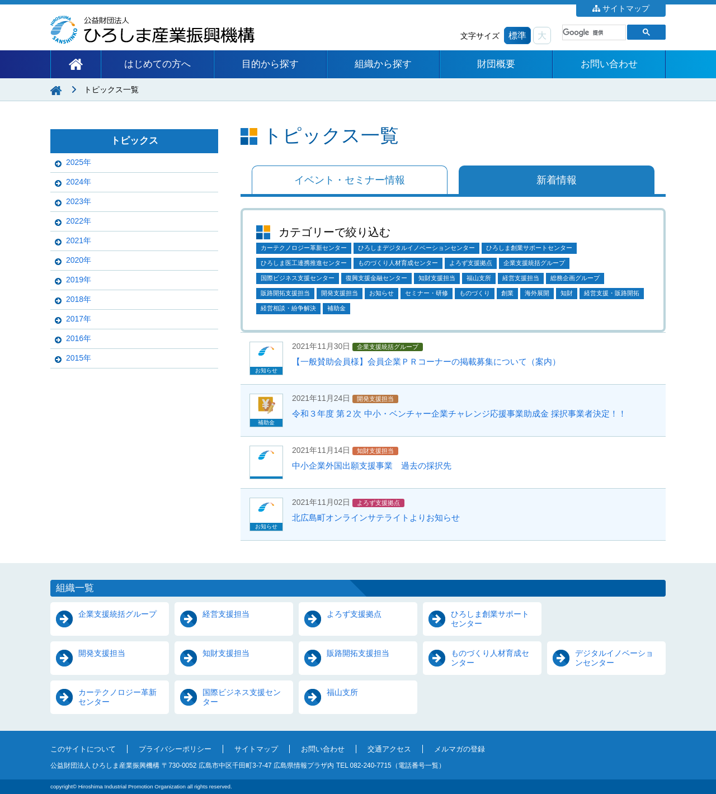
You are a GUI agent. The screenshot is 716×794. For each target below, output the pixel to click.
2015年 (78, 357)
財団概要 (496, 64)
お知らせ (381, 293)
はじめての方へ (157, 64)
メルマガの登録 (459, 749)
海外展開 (537, 293)
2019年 (78, 279)
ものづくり (474, 293)
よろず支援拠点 (470, 262)
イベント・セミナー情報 (349, 180)
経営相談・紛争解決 (288, 308)
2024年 (78, 181)
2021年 (78, 240)
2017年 (78, 318)
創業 (507, 293)
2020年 (78, 260)
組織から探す (383, 64)
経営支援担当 (520, 278)
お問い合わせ (609, 64)
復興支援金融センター (376, 278)
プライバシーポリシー (175, 749)
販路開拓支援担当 (285, 293)
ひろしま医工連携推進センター (304, 262)
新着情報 (556, 180)
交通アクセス (389, 749)
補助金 (336, 308)
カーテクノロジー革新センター (304, 247)
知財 (566, 293)
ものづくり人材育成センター (398, 262)
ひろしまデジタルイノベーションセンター (416, 247)
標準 (517, 35)
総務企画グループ (575, 278)
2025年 (78, 162)
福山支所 (479, 278)
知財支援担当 (436, 278)
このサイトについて (83, 749)
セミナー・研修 (426, 293)
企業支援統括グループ (534, 262)
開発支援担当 (339, 293)
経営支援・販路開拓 (611, 293)
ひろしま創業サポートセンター (529, 247)
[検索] (593, 32)
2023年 (78, 201)
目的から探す (270, 64)
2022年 (78, 220)
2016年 (78, 338)
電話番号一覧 (418, 765)
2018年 (78, 299)
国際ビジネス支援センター (298, 278)
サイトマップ (625, 8)
